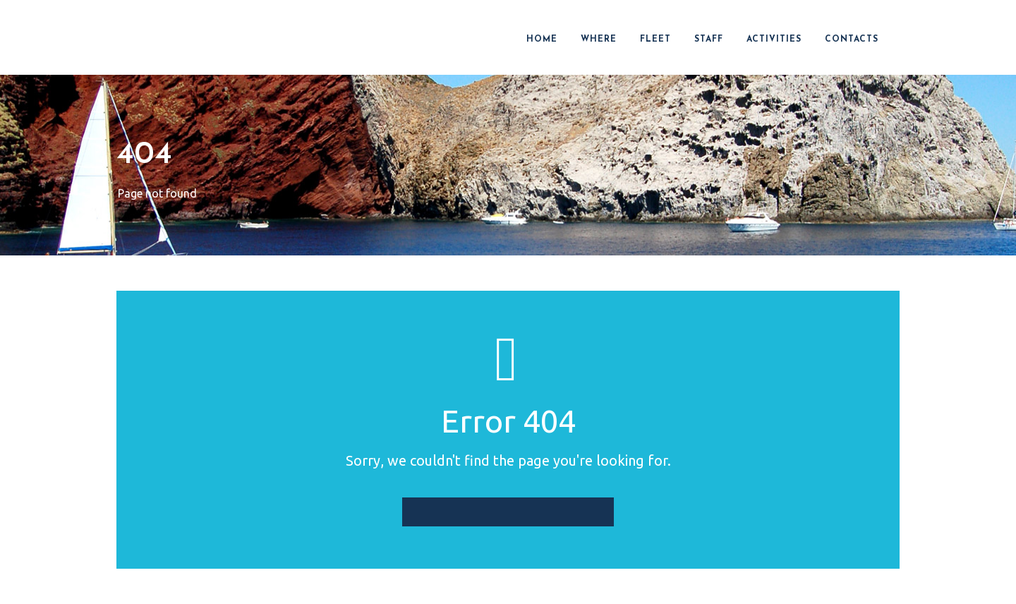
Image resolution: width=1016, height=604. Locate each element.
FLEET (655, 39)
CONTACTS (851, 39)
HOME (541, 39)
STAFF (708, 39)
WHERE (599, 39)
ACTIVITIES (774, 39)
